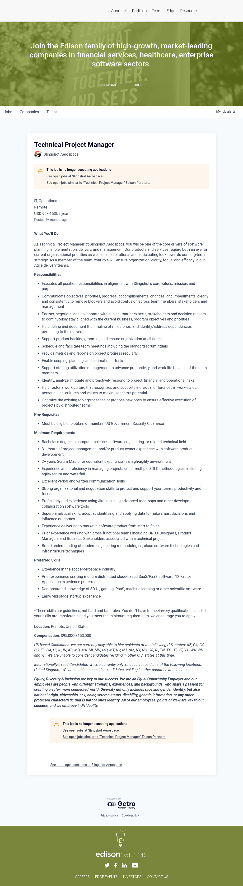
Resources (189, 11)
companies (29, 112)
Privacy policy (109, 815)
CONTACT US (157, 877)
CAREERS (82, 877)
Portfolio (139, 11)
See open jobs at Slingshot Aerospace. (75, 176)
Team (157, 11)
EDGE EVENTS (106, 877)
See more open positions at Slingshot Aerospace (86, 765)
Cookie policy (130, 815)
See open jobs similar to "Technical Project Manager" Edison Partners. (98, 183)
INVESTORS (132, 877)
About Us (119, 11)
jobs (8, 112)
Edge (171, 11)
